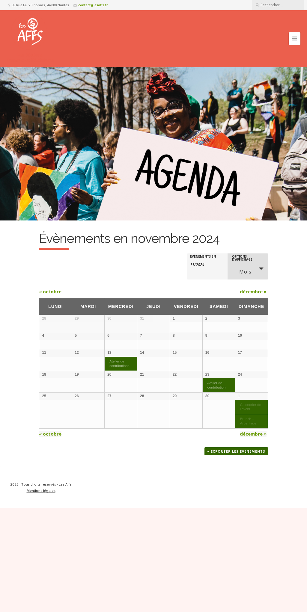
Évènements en (203, 256)
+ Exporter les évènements (236, 555)
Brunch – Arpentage (248, 517)
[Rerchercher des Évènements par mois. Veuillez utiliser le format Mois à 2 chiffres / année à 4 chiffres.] (205, 264)
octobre (50, 291)
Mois (242, 270)
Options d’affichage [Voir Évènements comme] (242, 258)
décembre (253, 291)
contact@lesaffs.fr (93, 5)
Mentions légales (41, 594)
